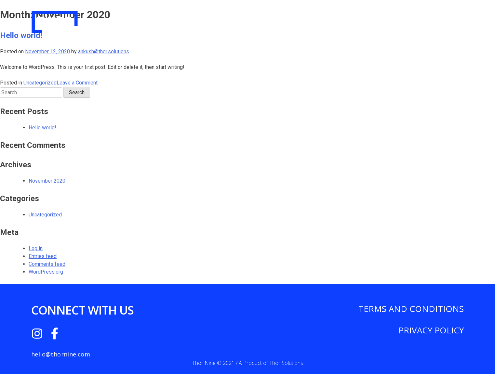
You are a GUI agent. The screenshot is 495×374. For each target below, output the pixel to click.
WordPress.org (46, 272)
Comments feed (47, 264)
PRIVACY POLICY (431, 330)
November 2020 (47, 181)
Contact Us (441, 19)
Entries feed (43, 256)
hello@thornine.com (60, 354)
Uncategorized (40, 83)
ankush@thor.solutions (103, 51)
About (329, 19)
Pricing (361, 19)
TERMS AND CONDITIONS (411, 309)
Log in (36, 248)
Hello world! (42, 127)
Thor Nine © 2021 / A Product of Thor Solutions (247, 363)
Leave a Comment (77, 83)
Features (397, 19)
